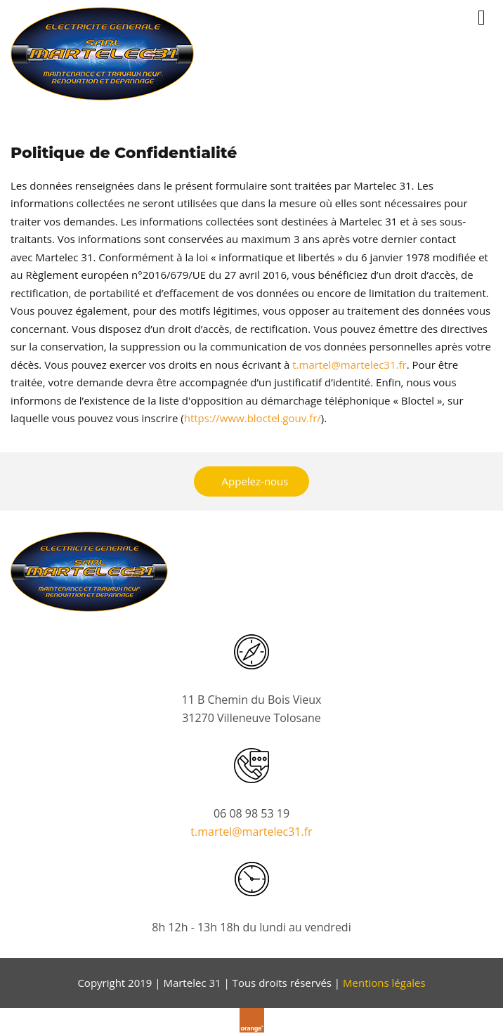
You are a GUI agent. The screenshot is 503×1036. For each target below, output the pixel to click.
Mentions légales (384, 983)
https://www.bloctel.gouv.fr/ (252, 418)
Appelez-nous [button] (255, 481)
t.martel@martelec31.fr (349, 365)
